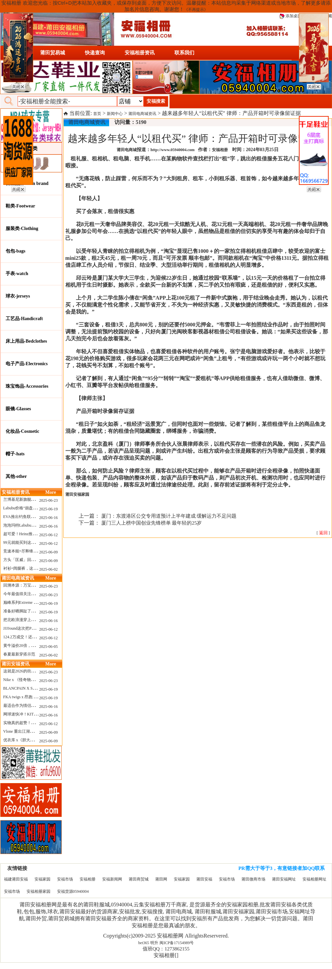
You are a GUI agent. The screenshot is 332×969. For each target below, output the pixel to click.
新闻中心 (115, 113)
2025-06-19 (48, 509)
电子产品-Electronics (27, 363)
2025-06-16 (48, 517)
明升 (154, 942)
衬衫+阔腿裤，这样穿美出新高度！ (34, 568)
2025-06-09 (48, 552)
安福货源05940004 (73, 891)
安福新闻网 (112, 879)
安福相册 (88, 879)
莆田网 (161, 879)
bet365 (143, 942)
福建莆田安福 (16, 879)
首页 (97, 113)
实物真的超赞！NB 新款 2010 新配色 (35, 722)
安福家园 (42, 879)
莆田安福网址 (284, 879)
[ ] (323, 533)
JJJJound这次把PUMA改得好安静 (32, 628)
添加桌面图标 (294, 16)
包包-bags (16, 251)
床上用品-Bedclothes (26, 341)
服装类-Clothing (22, 228)
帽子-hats (15, 453)
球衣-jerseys (18, 296)
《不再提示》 (196, 9)
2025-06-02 (48, 569)
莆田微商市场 (253, 879)
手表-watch (17, 273)
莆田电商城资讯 (142, 113)
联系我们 (184, 52)
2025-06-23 (48, 500)
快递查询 (95, 52)
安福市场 (65, 879)
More (50, 492)
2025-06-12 (48, 535)
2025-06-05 (48, 646)
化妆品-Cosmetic (22, 431)
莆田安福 (204, 879)
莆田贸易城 (52, 52)
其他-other (16, 476)
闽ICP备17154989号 (177, 942)
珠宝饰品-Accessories (27, 386)
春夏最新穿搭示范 (19, 654)
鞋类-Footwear (20, 205)
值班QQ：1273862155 (166, 948)
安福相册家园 (38, 891)
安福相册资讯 (140, 52)
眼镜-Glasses (18, 408)
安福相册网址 (314, 879)
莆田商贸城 (139, 879)
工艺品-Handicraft (24, 318)
